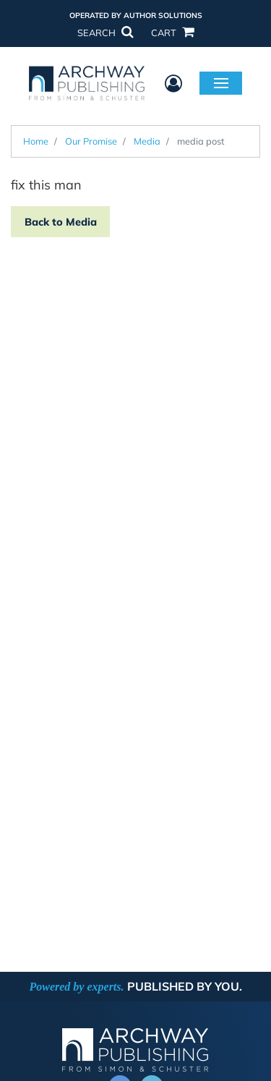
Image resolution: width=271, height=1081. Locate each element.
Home (35, 141)
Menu (221, 82)
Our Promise (91, 141)
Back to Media (61, 221)
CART (172, 32)
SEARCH (104, 32)
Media (147, 141)
